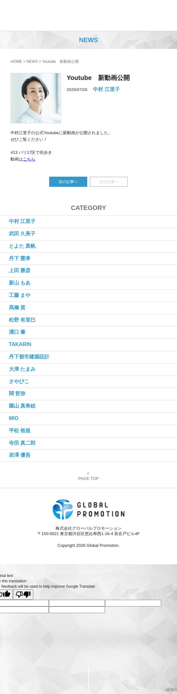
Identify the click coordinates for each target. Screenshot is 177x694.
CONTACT (44, 678)
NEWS (32, 61)
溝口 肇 (17, 332)
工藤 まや (19, 295)
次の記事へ (108, 182)
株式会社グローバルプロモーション (38, 15)
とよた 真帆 (22, 246)
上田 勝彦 (19, 270)
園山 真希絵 (22, 406)
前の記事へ (68, 182)
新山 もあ (19, 282)
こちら (29, 159)
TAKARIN (20, 344)
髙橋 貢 (17, 307)
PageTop (132, 678)
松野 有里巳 (22, 320)
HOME (16, 61)
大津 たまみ (22, 369)
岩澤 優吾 (19, 455)
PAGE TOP (88, 476)
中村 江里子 (106, 89)
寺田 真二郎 (22, 443)
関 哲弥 (17, 393)
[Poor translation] (23, 594)
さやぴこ (19, 381)
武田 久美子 (22, 233)
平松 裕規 (19, 430)
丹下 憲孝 (19, 258)
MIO (13, 418)
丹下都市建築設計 (29, 356)
